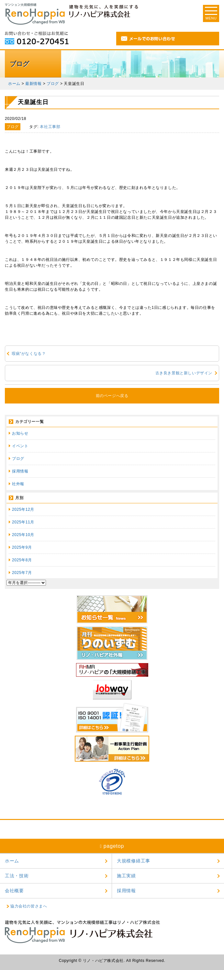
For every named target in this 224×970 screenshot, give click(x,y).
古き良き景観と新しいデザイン (183, 373)
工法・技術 (17, 875)
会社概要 (14, 890)
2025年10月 (23, 534)
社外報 (18, 484)
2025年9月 (22, 547)
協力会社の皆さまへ (28, 906)
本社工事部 (50, 126)
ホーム (12, 860)
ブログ (18, 458)
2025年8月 (22, 560)
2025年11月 (23, 522)
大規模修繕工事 (133, 860)
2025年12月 (23, 509)
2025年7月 (22, 572)
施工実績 (126, 875)
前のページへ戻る (112, 395)
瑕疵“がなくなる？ (29, 353)
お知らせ (20, 433)
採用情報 (20, 471)
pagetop (112, 846)
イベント (20, 446)
